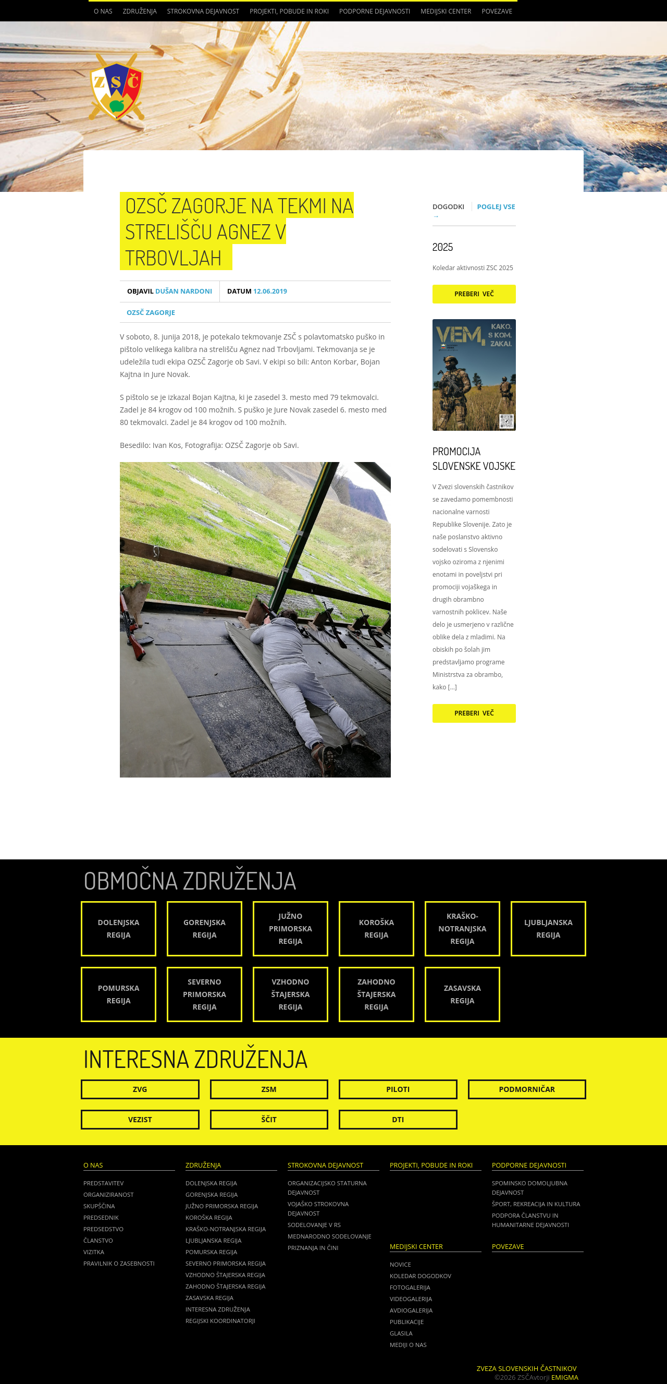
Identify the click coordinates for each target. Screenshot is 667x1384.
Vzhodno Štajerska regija (225, 1275)
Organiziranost (108, 1194)
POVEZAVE (496, 11)
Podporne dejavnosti (374, 11)
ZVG (140, 1089)
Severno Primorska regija (226, 1263)
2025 (443, 246)
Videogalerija (411, 1299)
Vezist (140, 1119)
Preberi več (474, 293)
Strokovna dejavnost (203, 11)
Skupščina (99, 1206)
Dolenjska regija (211, 1183)
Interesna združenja (218, 1309)
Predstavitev (103, 1183)
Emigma (564, 1377)
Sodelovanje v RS (314, 1225)
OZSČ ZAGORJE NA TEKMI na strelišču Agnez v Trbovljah (239, 231)
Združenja (140, 11)
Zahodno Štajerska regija (225, 1286)
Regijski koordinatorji (220, 1321)
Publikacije (407, 1322)
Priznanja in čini (313, 1248)
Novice (400, 1264)
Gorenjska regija (212, 1194)
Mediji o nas (408, 1345)
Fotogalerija (410, 1287)
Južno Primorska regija (222, 1206)
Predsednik (101, 1217)
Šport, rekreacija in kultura (536, 1204)
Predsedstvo (103, 1229)
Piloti (398, 1089)
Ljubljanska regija (213, 1240)
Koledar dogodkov (420, 1276)
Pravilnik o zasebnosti (119, 1263)
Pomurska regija (211, 1252)
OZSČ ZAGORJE (151, 312)
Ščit (269, 1119)
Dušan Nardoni (169, 291)
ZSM (269, 1089)
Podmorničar (527, 1089)
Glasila (401, 1333)
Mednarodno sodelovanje (330, 1236)
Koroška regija (209, 1217)
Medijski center (446, 11)
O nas (103, 11)
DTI (398, 1119)
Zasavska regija (209, 1298)
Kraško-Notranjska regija (226, 1229)
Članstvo (98, 1240)
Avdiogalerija (411, 1310)
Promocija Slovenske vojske (474, 458)
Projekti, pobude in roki (289, 11)
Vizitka (93, 1252)
